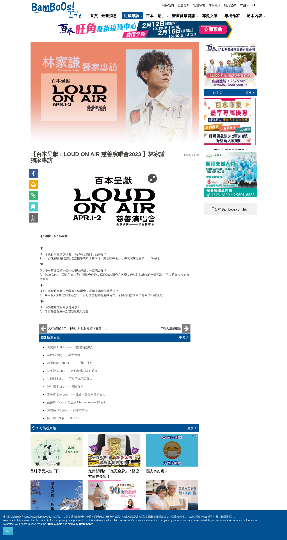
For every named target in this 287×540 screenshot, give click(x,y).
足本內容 (256, 16)
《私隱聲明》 (226, 516)
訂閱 (244, 5)
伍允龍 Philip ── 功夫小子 (64, 418)
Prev (210, 200)
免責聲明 (183, 5)
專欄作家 (233, 16)
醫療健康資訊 (185, 16)
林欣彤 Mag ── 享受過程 (63, 355)
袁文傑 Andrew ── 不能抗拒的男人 (70, 347)
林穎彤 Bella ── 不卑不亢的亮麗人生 (71, 378)
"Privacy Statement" (80, 524)
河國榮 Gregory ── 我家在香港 (67, 410)
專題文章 (211, 16)
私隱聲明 (199, 5)
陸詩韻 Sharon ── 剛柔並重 (65, 386)
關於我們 (168, 5)
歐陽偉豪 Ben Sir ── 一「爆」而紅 (70, 362)
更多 (250, 92)
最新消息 (110, 16)
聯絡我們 (230, 5)
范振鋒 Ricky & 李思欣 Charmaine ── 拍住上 (76, 402)
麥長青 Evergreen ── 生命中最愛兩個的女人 (76, 394)
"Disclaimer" (54, 524)
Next (251, 200)
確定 (8, 531)
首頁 (94, 16)
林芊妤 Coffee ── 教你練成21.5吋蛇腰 (72, 370)
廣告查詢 (214, 5)
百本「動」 (157, 16)
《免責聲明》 (207, 516)
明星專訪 (133, 16)
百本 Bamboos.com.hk (230, 209)
